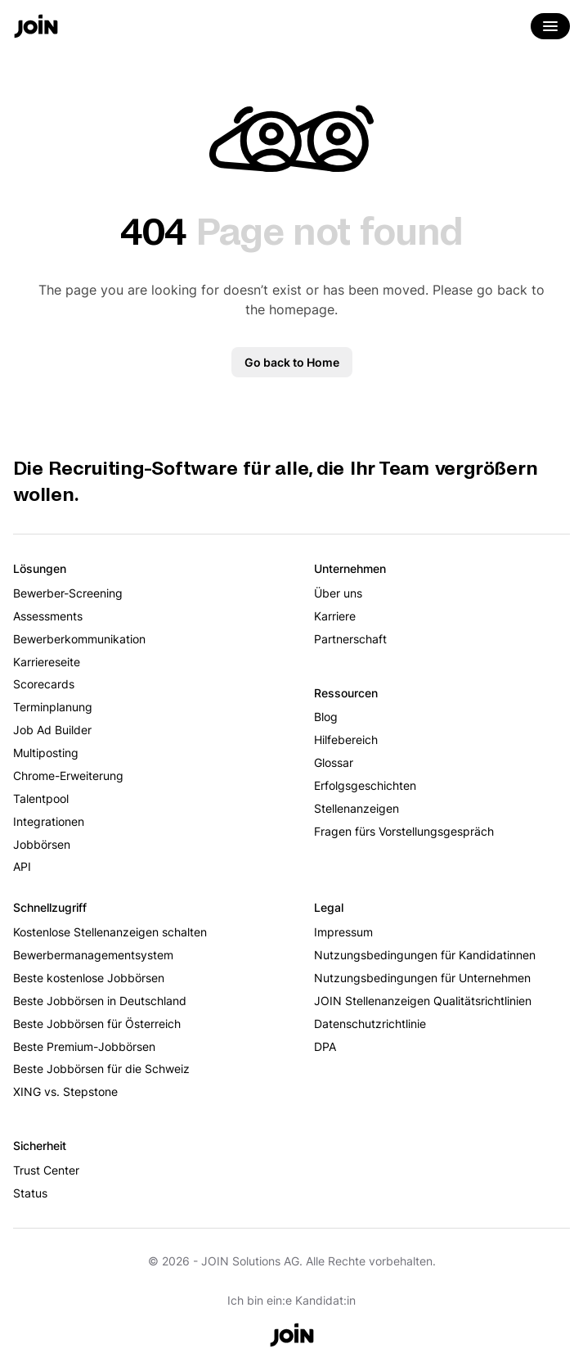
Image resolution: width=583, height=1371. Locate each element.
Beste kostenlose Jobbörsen (88, 978)
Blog (326, 717)
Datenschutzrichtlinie (370, 1024)
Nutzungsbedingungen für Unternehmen (422, 978)
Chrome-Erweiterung (68, 775)
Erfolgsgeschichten (365, 785)
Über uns (338, 593)
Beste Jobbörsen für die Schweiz (101, 1069)
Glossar (333, 762)
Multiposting (45, 753)
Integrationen (48, 821)
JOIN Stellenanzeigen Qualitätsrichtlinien (422, 1001)
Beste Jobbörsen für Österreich (97, 1024)
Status (30, 1193)
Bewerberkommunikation (79, 639)
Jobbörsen (41, 844)
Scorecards (43, 684)
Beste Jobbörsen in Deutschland (99, 1001)
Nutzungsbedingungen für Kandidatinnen (425, 955)
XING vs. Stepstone (65, 1091)
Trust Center (46, 1170)
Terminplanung (52, 707)
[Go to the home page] (36, 28)
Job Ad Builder (52, 730)
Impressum (343, 932)
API (22, 866)
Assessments (48, 616)
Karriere (335, 616)
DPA (325, 1046)
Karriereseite (46, 662)
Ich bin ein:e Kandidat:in (291, 1300)
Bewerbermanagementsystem (93, 955)
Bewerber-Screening (68, 593)
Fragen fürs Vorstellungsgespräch (404, 831)
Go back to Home (291, 362)
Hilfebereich (346, 739)
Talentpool (41, 798)
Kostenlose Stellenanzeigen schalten (110, 932)
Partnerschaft (350, 639)
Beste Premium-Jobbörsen (84, 1046)
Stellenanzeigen (356, 808)
